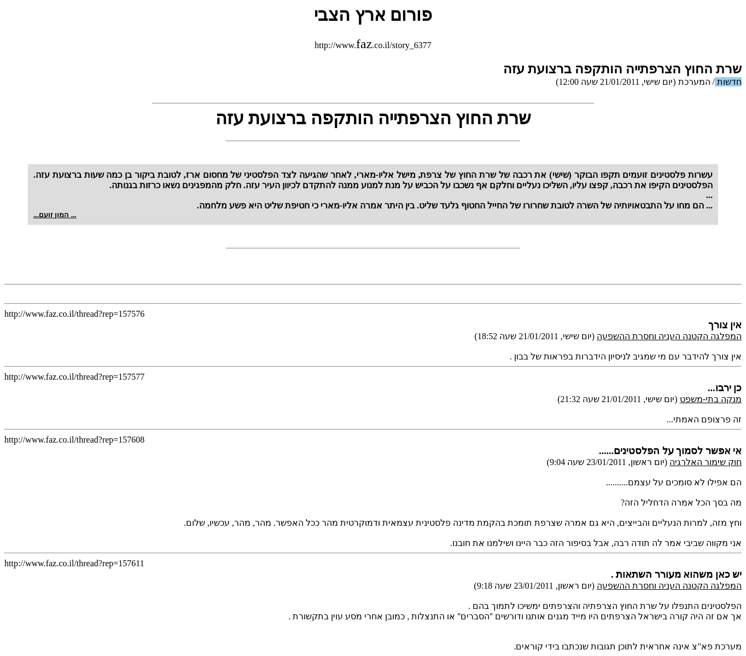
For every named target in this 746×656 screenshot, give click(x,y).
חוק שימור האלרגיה (705, 462)
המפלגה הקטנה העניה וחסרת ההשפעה (669, 336)
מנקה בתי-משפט (711, 399)
